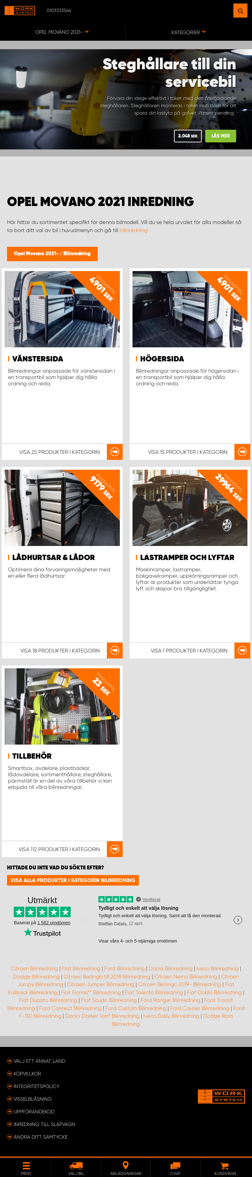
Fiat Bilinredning (81, 968)
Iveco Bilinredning (217, 968)
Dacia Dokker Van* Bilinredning (102, 1016)
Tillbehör (32, 756)
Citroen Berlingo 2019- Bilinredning (179, 984)
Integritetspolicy (36, 1086)
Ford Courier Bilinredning (200, 1008)
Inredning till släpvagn (44, 1124)
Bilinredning (77, 253)
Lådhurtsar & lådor (53, 558)
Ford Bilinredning (124, 968)
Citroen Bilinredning (34, 968)
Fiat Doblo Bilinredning (214, 992)
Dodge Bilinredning (36, 976)
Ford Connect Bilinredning (70, 1008)
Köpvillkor (27, 1073)
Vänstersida (37, 359)
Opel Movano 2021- (37, 253)
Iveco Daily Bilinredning (171, 1016)
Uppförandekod (34, 1111)
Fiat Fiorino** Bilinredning (91, 992)
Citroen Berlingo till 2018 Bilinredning (107, 976)
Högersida (162, 359)
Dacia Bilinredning (171, 968)
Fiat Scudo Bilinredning (109, 1000)
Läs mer (221, 136)
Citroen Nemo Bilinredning (185, 976)
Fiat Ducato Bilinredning (48, 1000)
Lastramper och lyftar (187, 558)
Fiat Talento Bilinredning (154, 992)
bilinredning (133, 230)
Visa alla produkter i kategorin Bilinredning (73, 880)
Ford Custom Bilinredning (135, 1008)
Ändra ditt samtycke (40, 1137)
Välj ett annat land (39, 1061)
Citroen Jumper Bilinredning (100, 984)
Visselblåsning (33, 1099)
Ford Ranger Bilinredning (170, 1000)
